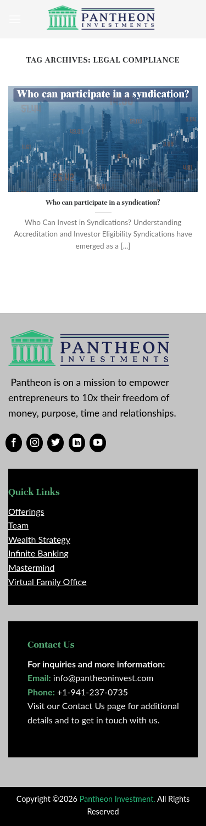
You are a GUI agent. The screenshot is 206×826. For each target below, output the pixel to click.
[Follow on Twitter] (55, 443)
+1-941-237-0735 (92, 692)
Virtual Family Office (47, 581)
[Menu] (14, 18)
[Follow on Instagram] (34, 443)
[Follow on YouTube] (98, 443)
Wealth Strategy (39, 539)
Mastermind (31, 567)
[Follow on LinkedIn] (77, 443)
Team (18, 525)
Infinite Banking (38, 553)
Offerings (26, 511)
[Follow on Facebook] (13, 443)
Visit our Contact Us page (76, 705)
